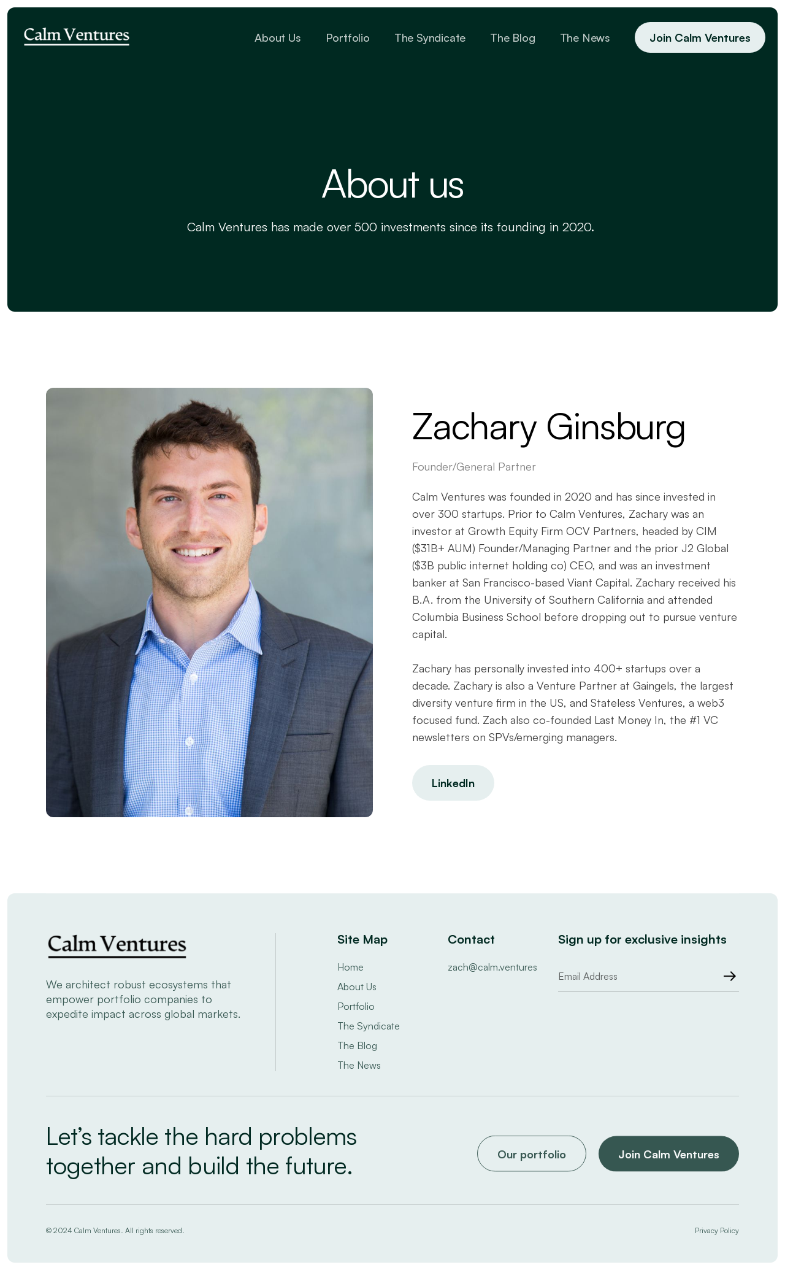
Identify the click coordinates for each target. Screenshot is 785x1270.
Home (350, 967)
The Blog (512, 37)
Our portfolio (531, 1157)
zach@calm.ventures (492, 967)
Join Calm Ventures (700, 37)
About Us (278, 37)
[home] (77, 37)
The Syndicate (429, 37)
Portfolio (348, 37)
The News (585, 37)
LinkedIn (453, 783)
